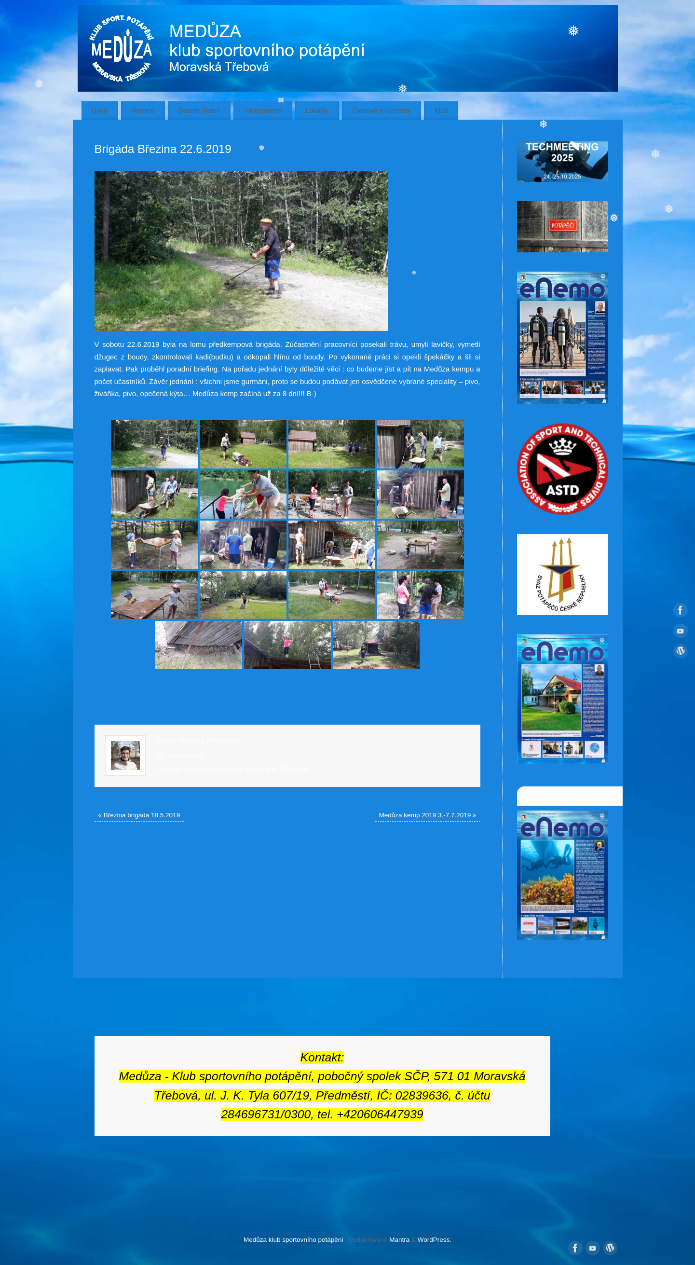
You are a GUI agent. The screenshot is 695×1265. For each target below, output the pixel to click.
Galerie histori (199, 110)
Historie (142, 110)
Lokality (316, 110)
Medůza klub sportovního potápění (293, 1239)
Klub (441, 110)
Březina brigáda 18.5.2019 (139, 815)
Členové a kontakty (381, 110)
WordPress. (434, 1239)
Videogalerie (263, 110)
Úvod (100, 110)
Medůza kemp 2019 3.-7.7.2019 (428, 815)
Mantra (399, 1239)
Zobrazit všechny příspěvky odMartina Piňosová (236, 769)
